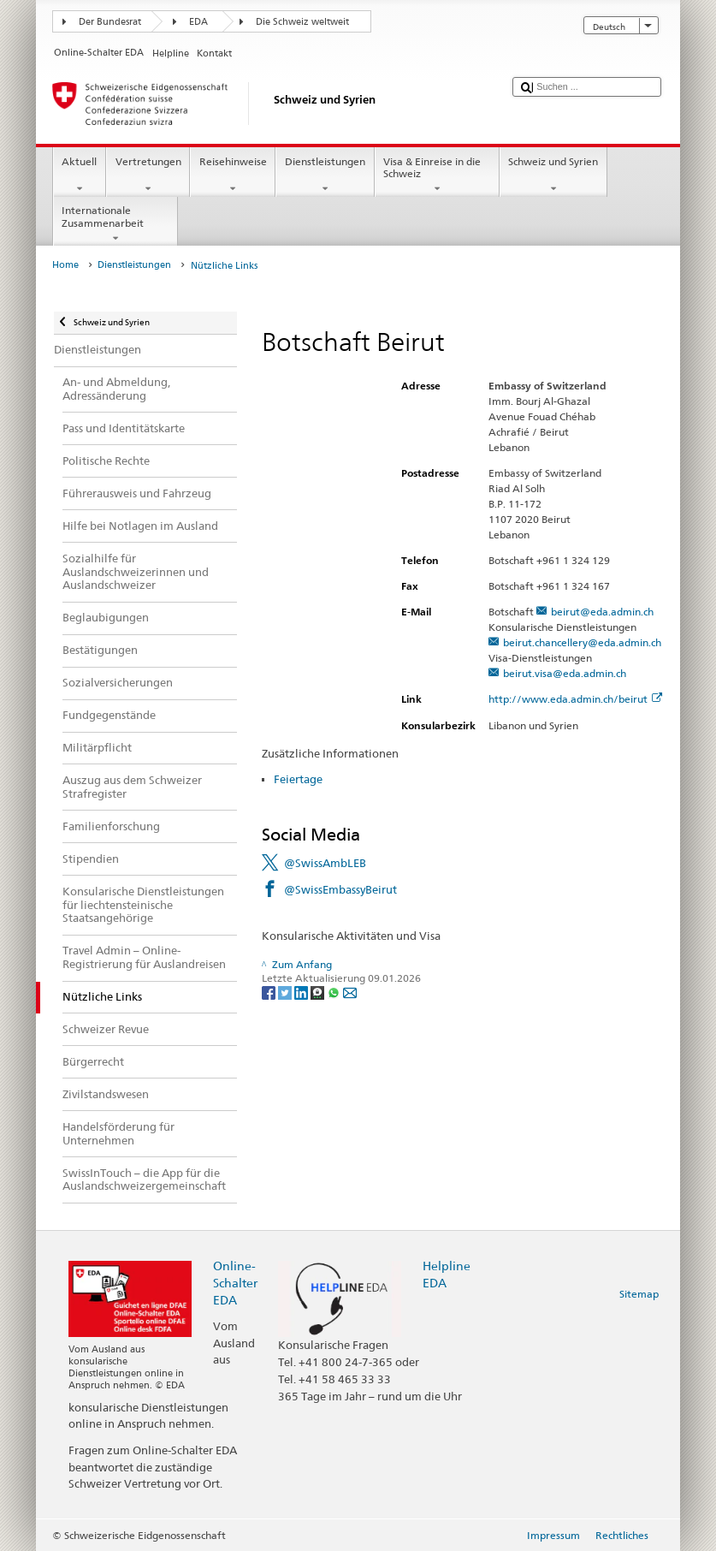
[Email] (350, 991)
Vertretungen (148, 175)
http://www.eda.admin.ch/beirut (575, 698)
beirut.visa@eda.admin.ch (564, 673)
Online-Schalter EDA (235, 1282)
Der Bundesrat (110, 21)
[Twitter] (286, 991)
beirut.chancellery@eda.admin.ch (582, 642)
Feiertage (298, 779)
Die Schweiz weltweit (302, 21)
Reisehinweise (233, 175)
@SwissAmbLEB (325, 863)
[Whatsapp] (335, 991)
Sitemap (639, 1293)
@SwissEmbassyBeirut (340, 889)
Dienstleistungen (324, 175)
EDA (198, 21)
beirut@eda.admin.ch (602, 611)
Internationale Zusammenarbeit (115, 224)
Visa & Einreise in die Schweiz (437, 175)
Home (65, 264)
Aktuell (79, 175)
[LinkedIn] (302, 991)
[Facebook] (270, 991)
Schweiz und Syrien (553, 175)
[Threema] (319, 991)
